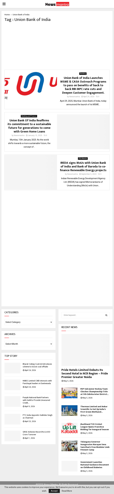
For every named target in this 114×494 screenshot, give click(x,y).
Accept (54, 491)
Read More (67, 491)
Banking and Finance (29, 116)
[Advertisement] (57, 46)
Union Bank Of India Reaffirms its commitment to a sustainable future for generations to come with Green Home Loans (29, 126)
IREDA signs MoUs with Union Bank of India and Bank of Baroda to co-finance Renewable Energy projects (83, 166)
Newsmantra (74, 97)
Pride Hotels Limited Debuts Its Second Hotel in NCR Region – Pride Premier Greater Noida (84, 373)
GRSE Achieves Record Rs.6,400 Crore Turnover (36, 433)
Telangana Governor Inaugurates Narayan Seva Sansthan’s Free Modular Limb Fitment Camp (94, 445)
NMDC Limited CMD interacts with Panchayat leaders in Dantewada (37, 382)
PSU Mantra (83, 158)
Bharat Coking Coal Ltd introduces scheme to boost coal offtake (37, 365)
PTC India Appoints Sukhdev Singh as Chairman (37, 416)
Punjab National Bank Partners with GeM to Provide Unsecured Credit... (36, 400)
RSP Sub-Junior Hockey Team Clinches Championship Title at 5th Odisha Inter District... (94, 391)
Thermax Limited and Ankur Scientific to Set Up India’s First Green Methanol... (93, 409)
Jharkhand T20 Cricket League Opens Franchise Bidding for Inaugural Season (94, 426)
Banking (83, 73)
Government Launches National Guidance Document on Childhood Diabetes (94, 464)
